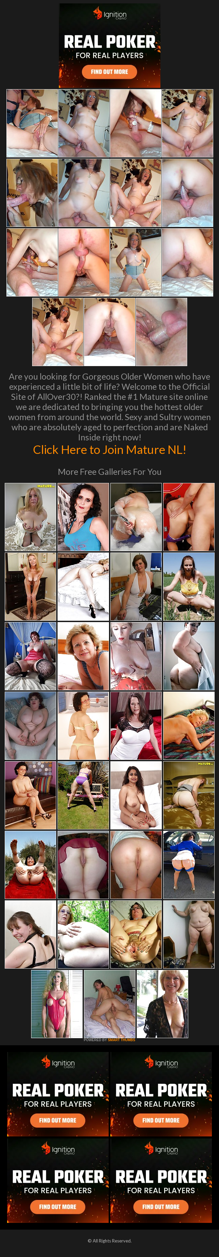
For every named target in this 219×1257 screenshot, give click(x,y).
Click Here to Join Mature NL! (110, 449)
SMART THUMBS (121, 1040)
